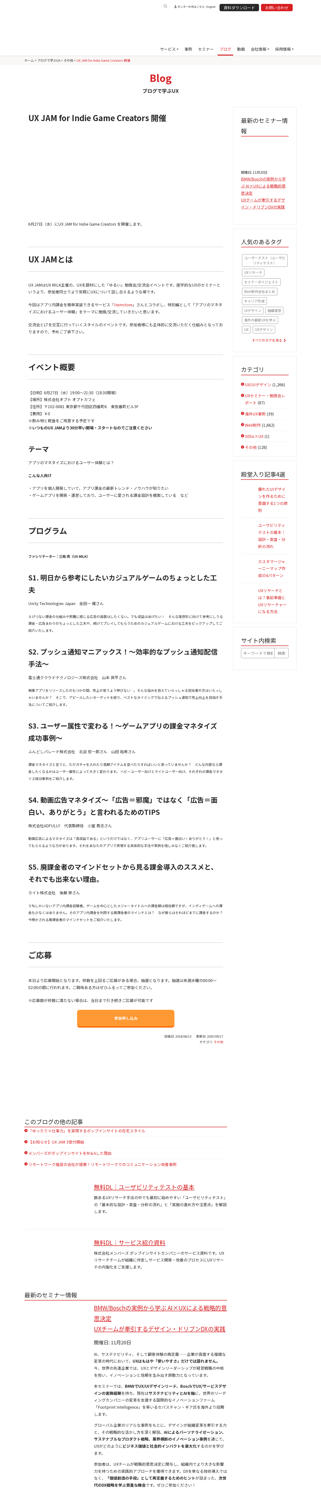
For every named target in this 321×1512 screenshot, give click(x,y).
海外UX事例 (255, 414)
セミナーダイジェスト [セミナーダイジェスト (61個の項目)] (261, 281)
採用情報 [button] (283, 49)
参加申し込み (126, 1018)
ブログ (225, 49)
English (211, 7)
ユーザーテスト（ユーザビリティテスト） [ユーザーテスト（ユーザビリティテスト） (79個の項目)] (264, 260)
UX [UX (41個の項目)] (246, 329)
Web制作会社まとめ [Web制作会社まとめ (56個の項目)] (259, 291)
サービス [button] (168, 49)
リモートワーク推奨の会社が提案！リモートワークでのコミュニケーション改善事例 (102, 1164)
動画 (241, 49)
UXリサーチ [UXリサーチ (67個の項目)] (253, 272)
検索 (281, 653)
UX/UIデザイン (258, 384)
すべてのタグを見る (267, 340)
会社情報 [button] (258, 49)
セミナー (206, 49)
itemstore (123, 305)
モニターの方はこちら (191, 7)
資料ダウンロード (239, 7)
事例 (188, 49)
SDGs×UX (254, 436)
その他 (218, 1042)
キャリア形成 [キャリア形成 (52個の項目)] (254, 301)
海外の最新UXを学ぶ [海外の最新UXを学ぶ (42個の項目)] (260, 320)
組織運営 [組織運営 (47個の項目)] (274, 310)
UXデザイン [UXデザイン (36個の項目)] (264, 329)
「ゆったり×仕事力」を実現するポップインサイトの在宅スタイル (86, 1131)
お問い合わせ (277, 7)
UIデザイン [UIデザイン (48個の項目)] (252, 310)
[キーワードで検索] (258, 653)
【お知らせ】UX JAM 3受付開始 (56, 1142)
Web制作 (253, 425)
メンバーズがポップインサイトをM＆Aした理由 (69, 1153)
